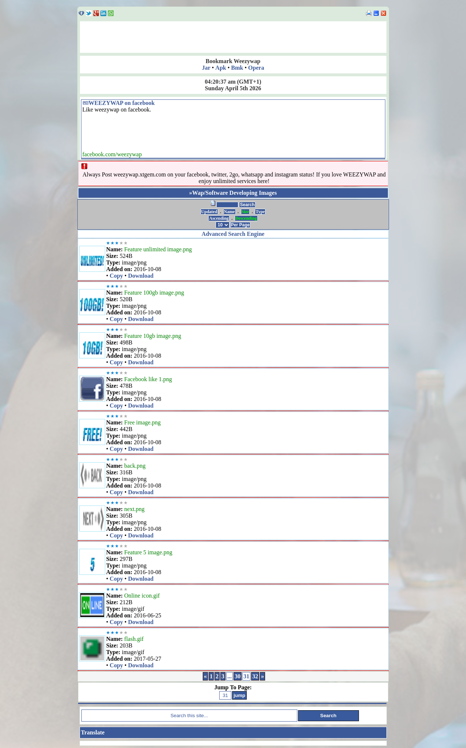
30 (238, 676)
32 (255, 676)
